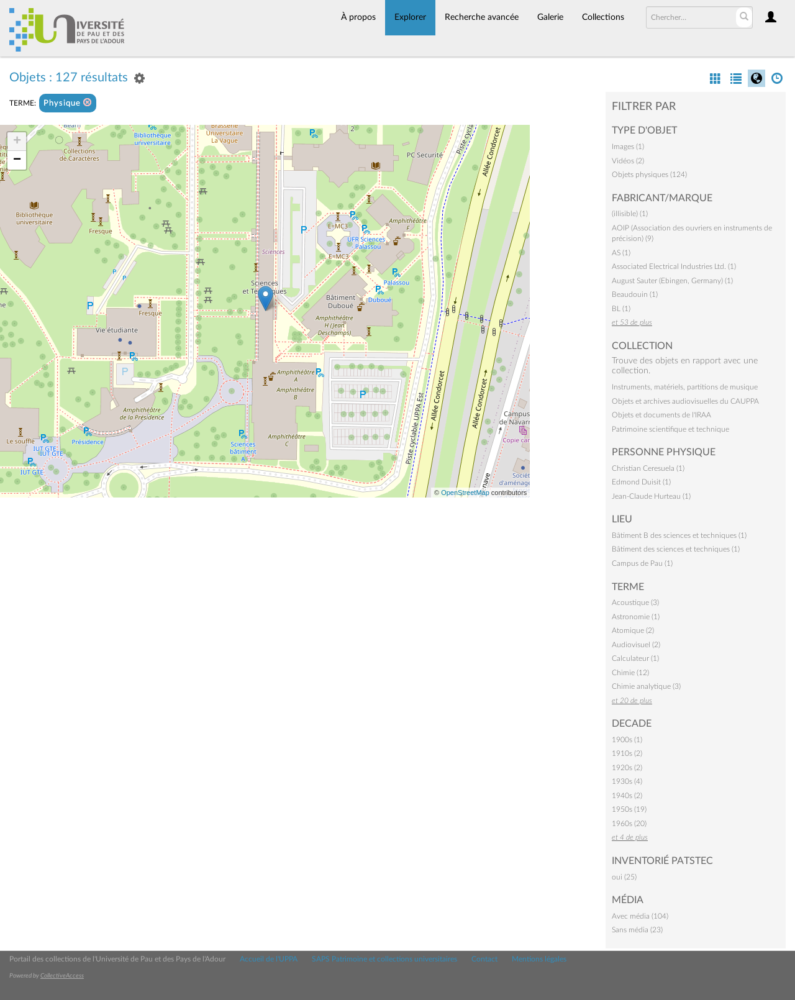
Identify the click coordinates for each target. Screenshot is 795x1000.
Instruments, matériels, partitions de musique (685, 387)
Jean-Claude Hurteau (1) (651, 496)
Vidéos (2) (628, 161)
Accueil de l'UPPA (269, 959)
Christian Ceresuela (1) (648, 468)
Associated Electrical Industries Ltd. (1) (674, 266)
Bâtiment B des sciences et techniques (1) (679, 535)
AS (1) (621, 253)
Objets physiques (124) (649, 174)
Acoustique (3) (635, 602)
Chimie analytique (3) (646, 686)
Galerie (550, 17)
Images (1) (628, 146)
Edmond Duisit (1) (641, 482)
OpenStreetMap (465, 492)
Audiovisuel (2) (636, 644)
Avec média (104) (640, 916)
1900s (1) (627, 739)
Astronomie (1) (636, 616)
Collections (603, 17)
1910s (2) (627, 753)
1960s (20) (629, 823)
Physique (67, 102)
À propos (358, 17)
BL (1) (621, 308)
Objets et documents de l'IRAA (661, 415)
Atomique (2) (633, 630)
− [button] (17, 160)
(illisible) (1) (630, 213)
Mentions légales (539, 959)
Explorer (410, 17)
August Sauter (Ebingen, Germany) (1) (672, 280)
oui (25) (624, 877)
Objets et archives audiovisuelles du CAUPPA (685, 401)
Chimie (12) (630, 672)
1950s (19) (629, 809)
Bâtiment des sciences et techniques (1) (676, 549)
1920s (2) (627, 767)
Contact (484, 959)
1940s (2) (627, 795)
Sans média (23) (637, 930)
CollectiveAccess (62, 976)
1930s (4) (627, 781)
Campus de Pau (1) (642, 563)
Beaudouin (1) (635, 294)
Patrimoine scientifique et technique (670, 429)
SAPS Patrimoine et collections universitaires (384, 959)
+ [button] (17, 141)
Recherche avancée (482, 17)
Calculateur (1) (635, 658)
